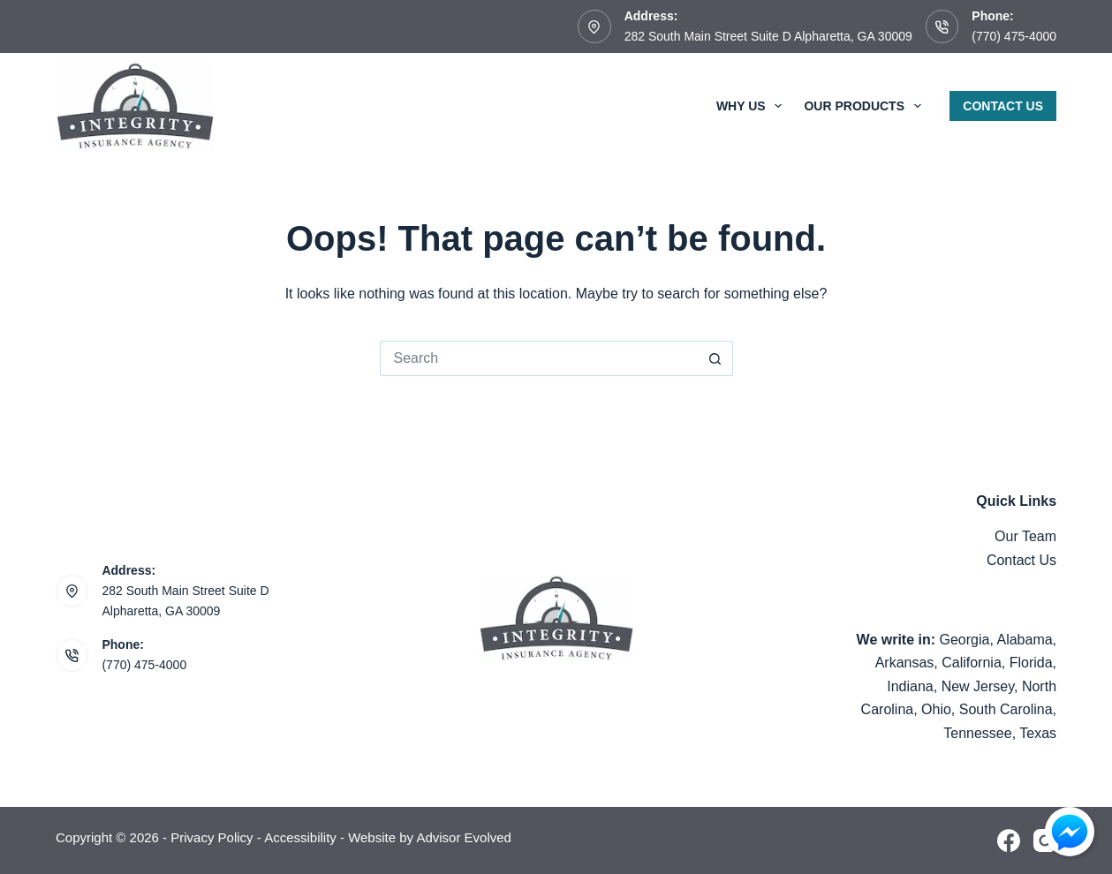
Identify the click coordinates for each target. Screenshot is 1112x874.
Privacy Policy (211, 837)
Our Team (1025, 536)
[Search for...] (539, 358)
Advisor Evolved (463, 837)
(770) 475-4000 (1014, 36)
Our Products (865, 106)
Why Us (753, 106)
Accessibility (300, 837)
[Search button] (715, 358)
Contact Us (1003, 106)
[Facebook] (1008, 840)
